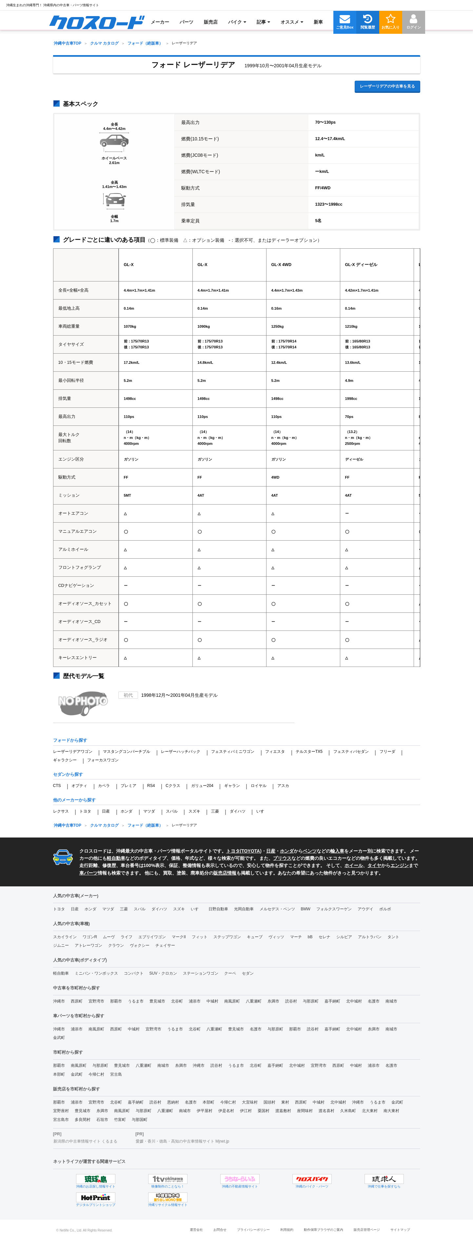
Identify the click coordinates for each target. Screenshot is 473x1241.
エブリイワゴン (152, 937)
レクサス (61, 811)
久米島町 (348, 1110)
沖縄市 (59, 1001)
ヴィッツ (276, 937)
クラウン (116, 945)
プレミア (128, 785)
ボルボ (385, 909)
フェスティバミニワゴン (232, 751)
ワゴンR (90, 937)
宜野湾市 (96, 1001)
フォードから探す (70, 740)
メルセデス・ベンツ (277, 909)
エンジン (399, 865)
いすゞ (262, 811)
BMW (305, 909)
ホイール (354, 865)
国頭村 (269, 1102)
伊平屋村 (204, 1110)
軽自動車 (116, 858)
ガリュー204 (202, 785)
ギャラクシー (65, 760)
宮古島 (116, 1074)
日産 (106, 811)
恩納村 (173, 1102)
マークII (179, 937)
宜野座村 (61, 1110)
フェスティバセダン (351, 751)
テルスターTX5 (309, 751)
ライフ (126, 937)
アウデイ (365, 909)
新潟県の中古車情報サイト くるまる (85, 1141)
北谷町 (177, 1001)
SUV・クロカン (163, 973)
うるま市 (136, 1001)
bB (310, 937)
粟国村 (263, 1110)
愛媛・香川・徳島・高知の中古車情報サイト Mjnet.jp (182, 1141)
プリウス (282, 858)
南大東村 (391, 1110)
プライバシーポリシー (253, 1229)
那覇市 (116, 1001)
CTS (57, 785)
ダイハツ (238, 811)
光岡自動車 (244, 909)
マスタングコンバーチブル (126, 751)
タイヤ (374, 865)
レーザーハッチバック (180, 751)
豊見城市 (157, 1001)
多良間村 (82, 1119)
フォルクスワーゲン (334, 909)
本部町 (59, 1074)
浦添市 (195, 1001)
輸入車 (337, 851)
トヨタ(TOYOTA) (244, 851)
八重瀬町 (254, 1001)
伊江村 (246, 1110)
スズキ (194, 811)
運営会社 (196, 1229)
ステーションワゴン (200, 973)
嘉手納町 (332, 1001)
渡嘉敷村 (283, 1110)
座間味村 (305, 1110)
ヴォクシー (139, 945)
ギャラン (232, 785)
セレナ (324, 937)
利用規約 (286, 1229)
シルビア (344, 937)
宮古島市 (61, 1119)
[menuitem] (97, 22)
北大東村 (370, 1110)
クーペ (230, 973)
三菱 (215, 811)
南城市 (391, 1001)
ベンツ (310, 851)
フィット (199, 937)
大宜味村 (250, 1102)
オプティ (79, 785)
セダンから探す (68, 774)
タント (393, 937)
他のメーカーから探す (74, 799)
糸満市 (273, 1001)
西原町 (77, 1001)
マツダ (149, 811)
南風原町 (232, 1001)
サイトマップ (400, 1229)
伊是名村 (226, 1110)
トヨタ (85, 811)
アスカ (283, 785)
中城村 (212, 1001)
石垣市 (102, 1119)
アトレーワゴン (88, 945)
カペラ (104, 785)
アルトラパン (370, 937)
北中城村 (354, 1001)
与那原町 (311, 1001)
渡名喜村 (326, 1110)
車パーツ (88, 873)
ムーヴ (109, 937)
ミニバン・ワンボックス (96, 973)
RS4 (151, 785)
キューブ (255, 937)
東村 (285, 1102)
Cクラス (173, 785)
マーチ (296, 937)
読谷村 (291, 1001)
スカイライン (65, 937)
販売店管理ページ (367, 1229)
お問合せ (220, 1229)
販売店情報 (224, 873)
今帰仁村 (96, 1074)
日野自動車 (218, 909)
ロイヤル (258, 785)
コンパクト (134, 973)
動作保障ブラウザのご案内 (323, 1229)
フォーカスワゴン (103, 760)
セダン (248, 973)
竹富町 (120, 1119)
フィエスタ (275, 751)
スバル (172, 811)
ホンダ (126, 811)
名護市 (374, 1001)
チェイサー (165, 945)
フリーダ (387, 751)
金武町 (59, 1037)
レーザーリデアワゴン (72, 751)
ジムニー (61, 945)
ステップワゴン (227, 937)
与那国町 (140, 1119)
